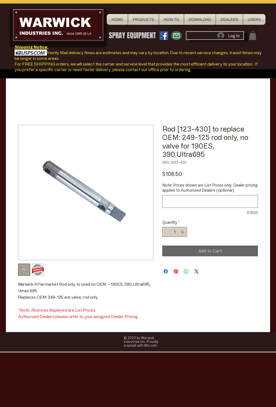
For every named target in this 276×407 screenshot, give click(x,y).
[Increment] (183, 232)
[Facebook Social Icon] (164, 35)
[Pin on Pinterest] (176, 271)
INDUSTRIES (35, 33)
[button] (252, 35)
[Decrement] (166, 232)
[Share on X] (196, 271)
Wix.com (150, 345)
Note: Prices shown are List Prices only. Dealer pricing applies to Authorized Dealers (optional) (210, 187)
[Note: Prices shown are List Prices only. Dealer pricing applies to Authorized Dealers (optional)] (210, 201)
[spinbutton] (175, 232)
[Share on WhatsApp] (186, 271)
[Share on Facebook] (166, 271)
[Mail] (176, 35)
